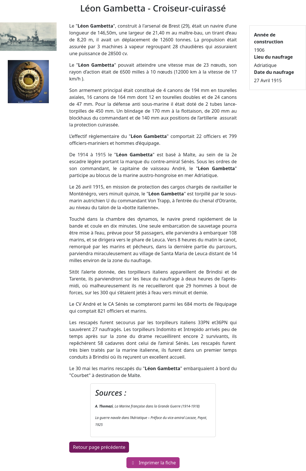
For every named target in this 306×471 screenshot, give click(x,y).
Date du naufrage (274, 72)
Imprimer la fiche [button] (153, 463)
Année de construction (268, 38)
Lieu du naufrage (273, 57)
